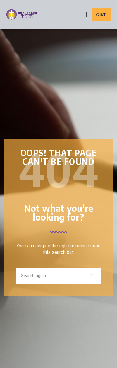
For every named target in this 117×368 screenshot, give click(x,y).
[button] (85, 14)
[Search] (91, 276)
